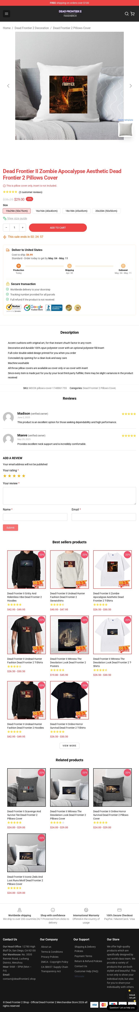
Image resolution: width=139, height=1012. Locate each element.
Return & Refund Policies (88, 961)
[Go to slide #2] (79, 147)
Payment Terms (83, 956)
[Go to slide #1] (60, 147)
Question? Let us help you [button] (122, 1007)
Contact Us (81, 966)
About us (46, 946)
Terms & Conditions (52, 951)
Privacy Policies (49, 956)
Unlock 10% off (132, 996)
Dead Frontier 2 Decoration (32, 28)
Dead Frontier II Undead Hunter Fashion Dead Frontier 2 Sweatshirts (67, 597)
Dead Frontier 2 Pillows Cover (71, 28)
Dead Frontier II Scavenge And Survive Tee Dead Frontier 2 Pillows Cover (24, 815)
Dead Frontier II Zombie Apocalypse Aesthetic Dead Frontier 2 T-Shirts (108, 597)
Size (5, 205)
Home (6, 28)
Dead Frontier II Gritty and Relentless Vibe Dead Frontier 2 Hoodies (24, 597)
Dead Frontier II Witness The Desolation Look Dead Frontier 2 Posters (68, 662)
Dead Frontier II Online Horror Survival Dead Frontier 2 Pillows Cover (110, 815)
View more (70, 745)
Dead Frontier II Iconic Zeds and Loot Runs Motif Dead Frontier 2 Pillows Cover (25, 880)
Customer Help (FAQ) (86, 971)
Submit (10, 527)
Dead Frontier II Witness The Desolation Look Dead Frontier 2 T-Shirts (112, 662)
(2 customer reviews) (30, 192)
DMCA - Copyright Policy (54, 961)
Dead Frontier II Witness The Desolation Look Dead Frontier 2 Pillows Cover (68, 815)
